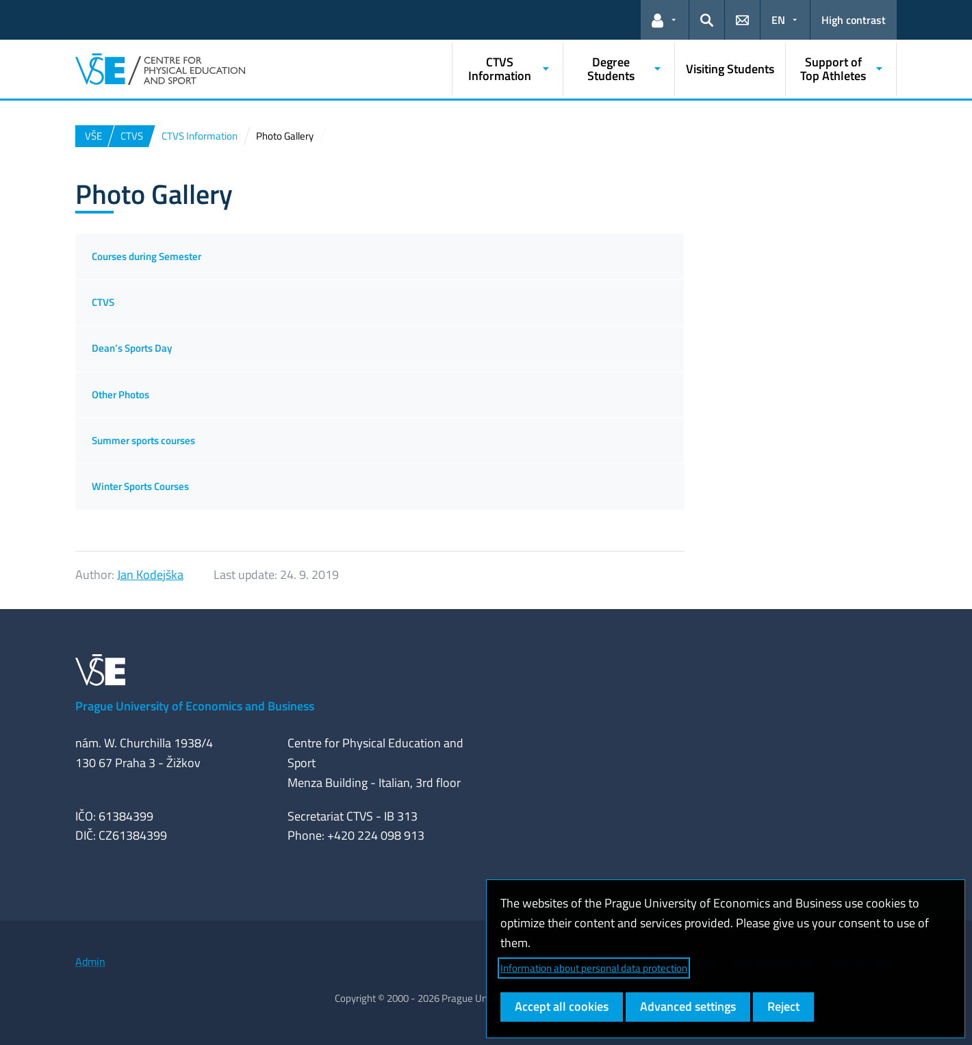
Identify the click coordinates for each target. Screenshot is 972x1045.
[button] (665, 20)
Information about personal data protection (593, 968)
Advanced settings (688, 1006)
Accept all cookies (562, 1006)
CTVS (103, 302)
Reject (783, 1006)
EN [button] (778, 20)
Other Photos (120, 394)
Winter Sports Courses (140, 486)
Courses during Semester (146, 256)
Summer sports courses (143, 440)
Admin (90, 961)
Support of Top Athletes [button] (833, 69)
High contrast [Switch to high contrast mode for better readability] (853, 20)
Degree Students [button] (611, 69)
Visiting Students (730, 69)
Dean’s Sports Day (132, 348)
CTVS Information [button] (499, 69)
